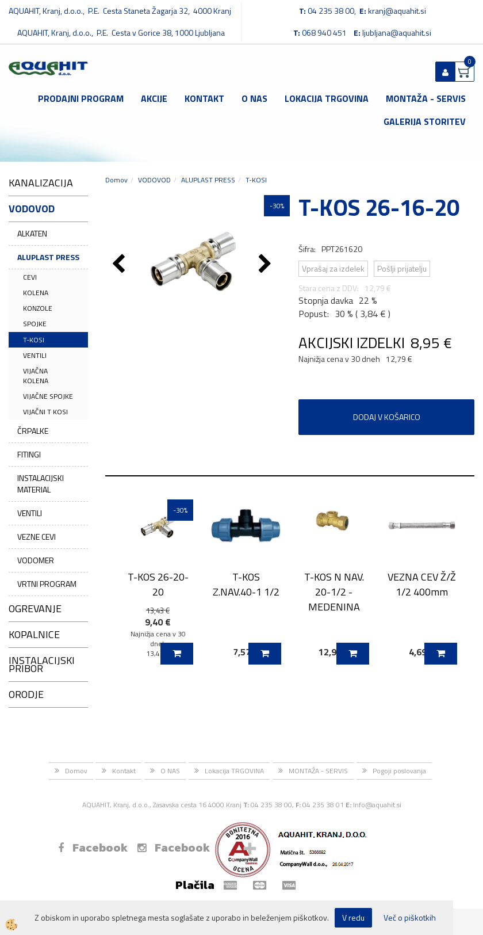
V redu (353, 917)
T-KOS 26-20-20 (158, 584)
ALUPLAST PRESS (48, 257)
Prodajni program (81, 98)
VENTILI (35, 355)
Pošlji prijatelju (402, 268)
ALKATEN (32, 233)
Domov (116, 179)
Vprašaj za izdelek (333, 268)
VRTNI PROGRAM (46, 584)
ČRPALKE (32, 431)
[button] (266, 265)
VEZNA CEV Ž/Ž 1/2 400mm (422, 584)
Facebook (93, 847)
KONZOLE (37, 308)
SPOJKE (35, 323)
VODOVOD (154, 179)
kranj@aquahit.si (397, 11)
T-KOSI (33, 339)
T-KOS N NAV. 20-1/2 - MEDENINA (334, 591)
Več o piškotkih (410, 917)
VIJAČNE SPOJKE (48, 396)
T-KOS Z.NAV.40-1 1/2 (246, 584)
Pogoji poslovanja (399, 770)
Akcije (154, 98)
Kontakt (204, 98)
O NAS (254, 98)
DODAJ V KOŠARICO (386, 417)
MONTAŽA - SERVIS (426, 98)
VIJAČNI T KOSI (45, 411)
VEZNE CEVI (36, 537)
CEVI (30, 277)
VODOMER (35, 560)
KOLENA (35, 292)
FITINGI (29, 454)
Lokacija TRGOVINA (327, 98)
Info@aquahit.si (377, 804)
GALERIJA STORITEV (425, 121)
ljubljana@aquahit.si (396, 32)
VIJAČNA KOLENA (35, 375)
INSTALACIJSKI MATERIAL (40, 483)
